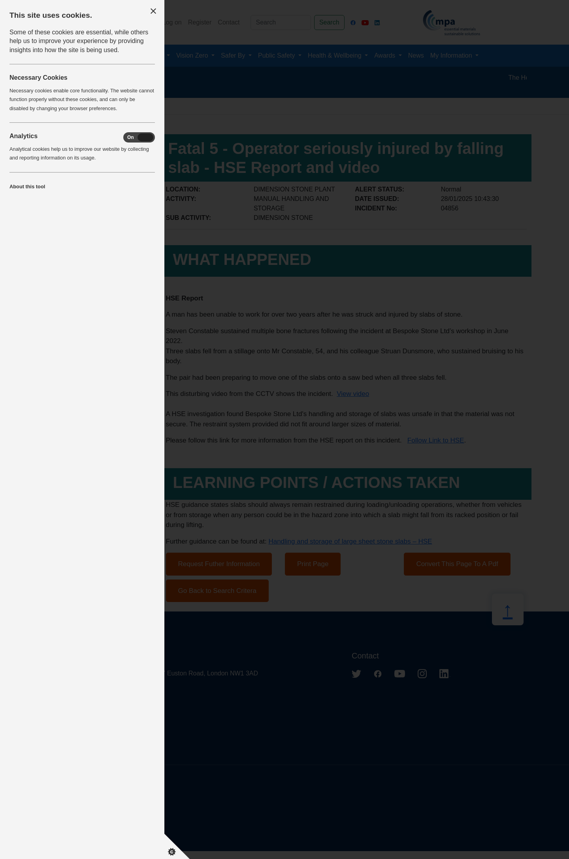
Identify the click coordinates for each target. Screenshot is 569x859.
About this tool (27, 186)
